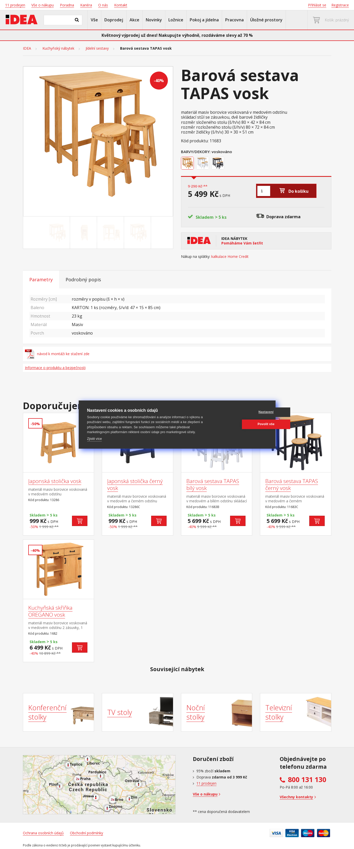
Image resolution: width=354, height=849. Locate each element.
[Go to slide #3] (111, 233)
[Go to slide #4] (138, 233)
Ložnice (175, 20)
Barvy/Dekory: (196, 151)
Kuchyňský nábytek (58, 48)
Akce (134, 20)
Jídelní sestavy (97, 48)
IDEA (27, 48)
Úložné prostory (266, 20)
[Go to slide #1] (57, 233)
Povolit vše (242, 424)
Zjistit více (94, 439)
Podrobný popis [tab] (83, 279)
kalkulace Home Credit (230, 257)
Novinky (154, 20)
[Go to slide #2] (84, 233)
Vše (94, 20)
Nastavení (242, 412)
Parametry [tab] (41, 279)
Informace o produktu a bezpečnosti (55, 367)
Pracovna (234, 20)
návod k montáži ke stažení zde (57, 354)
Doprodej (113, 20)
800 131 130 (307, 779)
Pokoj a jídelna (204, 20)
